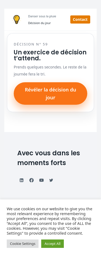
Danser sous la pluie (42, 16)
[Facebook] (31, 180)
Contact (80, 19)
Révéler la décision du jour (50, 93)
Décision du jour (39, 23)
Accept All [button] (52, 243)
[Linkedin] (21, 180)
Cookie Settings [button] (22, 243)
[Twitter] (51, 180)
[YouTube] (41, 180)
